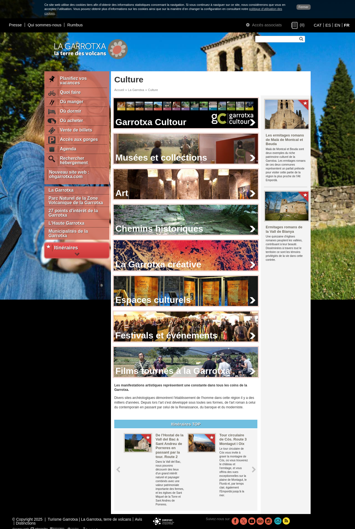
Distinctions (26, 523)
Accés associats (264, 24)
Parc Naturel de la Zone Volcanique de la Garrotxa (76, 200)
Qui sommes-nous (45, 24)
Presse (15, 24)
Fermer (303, 7)
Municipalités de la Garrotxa (68, 233)
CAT (318, 25)
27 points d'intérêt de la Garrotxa (73, 212)
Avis (138, 519)
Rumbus (75, 24)
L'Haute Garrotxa (66, 223)
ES (328, 25)
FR (346, 25)
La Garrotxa (61, 190)
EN (337, 25)
